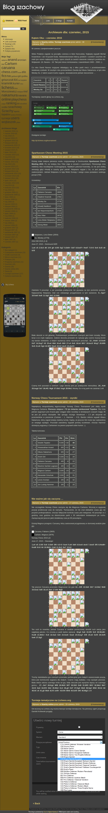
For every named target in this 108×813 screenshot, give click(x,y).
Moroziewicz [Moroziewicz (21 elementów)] (9, 91)
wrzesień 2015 (10, 148)
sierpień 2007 (10, 237)
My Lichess (7, 284)
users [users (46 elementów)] (15, 118)
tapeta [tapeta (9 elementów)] (16, 111)
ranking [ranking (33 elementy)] (11, 103)
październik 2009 (11, 195)
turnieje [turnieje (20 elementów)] (6, 118)
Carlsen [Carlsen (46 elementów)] (11, 64)
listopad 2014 (10, 171)
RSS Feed (22, 21)
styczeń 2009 (10, 204)
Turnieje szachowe (12, 274)
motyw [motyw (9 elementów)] (20, 92)
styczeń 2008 (10, 225)
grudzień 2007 (10, 228)
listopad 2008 (10, 206)
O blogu (59, 21)
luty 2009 (8, 202)
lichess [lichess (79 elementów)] (8, 87)
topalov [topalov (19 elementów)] (6, 114)
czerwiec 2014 (10, 183)
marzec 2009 (10, 199)
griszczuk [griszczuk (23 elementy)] (7, 79)
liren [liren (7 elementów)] (16, 88)
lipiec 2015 (9, 152)
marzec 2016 (10, 133)
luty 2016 (8, 136)
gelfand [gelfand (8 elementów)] (14, 76)
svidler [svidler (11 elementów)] (5, 107)
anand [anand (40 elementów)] (12, 59)
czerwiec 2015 (10, 155)
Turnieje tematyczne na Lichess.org (51, 700)
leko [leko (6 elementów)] (21, 84)
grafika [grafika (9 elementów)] (24, 76)
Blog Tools (79, 809)
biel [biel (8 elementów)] (3, 64)
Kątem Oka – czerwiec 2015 (47, 38)
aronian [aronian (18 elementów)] (21, 59)
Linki (48, 21)
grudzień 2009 (10, 192)
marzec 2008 (10, 221)
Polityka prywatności (12, 51)
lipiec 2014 (9, 181)
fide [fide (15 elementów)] (9, 76)
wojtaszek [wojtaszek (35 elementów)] (9, 122)
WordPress (42, 809)
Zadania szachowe (12, 276)
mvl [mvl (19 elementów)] (25, 91)
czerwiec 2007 (10, 242)
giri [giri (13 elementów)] (19, 76)
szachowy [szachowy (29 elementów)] (15, 107)
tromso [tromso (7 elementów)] (19, 115)
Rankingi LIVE (10, 44)
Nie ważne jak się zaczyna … (47, 498)
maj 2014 (8, 185)
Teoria (7, 271)
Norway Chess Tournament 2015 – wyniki (54, 398)
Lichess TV (9, 46)
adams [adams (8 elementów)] (4, 60)
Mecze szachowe (11, 257)
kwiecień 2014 (10, 188)
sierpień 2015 (10, 150)
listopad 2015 (10, 143)
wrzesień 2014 (10, 176)
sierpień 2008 (10, 211)
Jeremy (71, 809)
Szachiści (8, 264)
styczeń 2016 (10, 138)
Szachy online (10, 269)
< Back (36, 803)
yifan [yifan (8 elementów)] (18, 122)
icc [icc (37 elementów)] (16, 79)
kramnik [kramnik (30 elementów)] (7, 83)
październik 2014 (11, 174)
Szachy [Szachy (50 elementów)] (7, 111)
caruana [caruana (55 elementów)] (8, 68)
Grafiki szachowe (11, 255)
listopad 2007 (10, 230)
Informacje (9, 39)
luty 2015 (8, 164)
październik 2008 (11, 209)
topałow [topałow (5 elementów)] (13, 115)
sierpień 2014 (10, 178)
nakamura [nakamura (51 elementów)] (10, 95)
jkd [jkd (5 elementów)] (19, 80)
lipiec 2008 (9, 214)
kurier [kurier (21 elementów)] (16, 83)
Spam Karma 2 (53, 812)
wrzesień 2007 (10, 235)
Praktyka (8, 260)
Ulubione (9, 21)
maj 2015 (8, 157)
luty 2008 (8, 223)
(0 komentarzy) (97, 42)
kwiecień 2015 (10, 159)
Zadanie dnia (10, 49)
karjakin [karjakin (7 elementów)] (24, 80)
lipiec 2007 (9, 239)
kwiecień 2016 (10, 131)
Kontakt (70, 21)
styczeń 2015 (10, 166)
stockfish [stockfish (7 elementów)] (23, 104)
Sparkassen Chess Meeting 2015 (50, 153)
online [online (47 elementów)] (6, 99)
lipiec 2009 (9, 197)
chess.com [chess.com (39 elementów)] (10, 72)
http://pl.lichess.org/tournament (44, 140)
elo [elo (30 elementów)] (24, 72)
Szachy (7, 267)
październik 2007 (11, 232)
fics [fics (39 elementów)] (4, 76)
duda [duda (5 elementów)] (19, 72)
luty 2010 (8, 190)
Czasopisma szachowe (13, 252)
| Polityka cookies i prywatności (94, 809)
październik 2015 (11, 145)
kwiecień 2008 (10, 218)
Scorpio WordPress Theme (56, 809)
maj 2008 (8, 216)
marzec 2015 (10, 162)
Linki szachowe (10, 42)
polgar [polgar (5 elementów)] (4, 104)
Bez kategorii (10, 250)
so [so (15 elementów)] (18, 103)
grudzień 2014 (10, 169)
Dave (45, 812)
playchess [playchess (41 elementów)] (19, 99)
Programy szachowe (12, 262)
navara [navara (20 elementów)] (22, 95)
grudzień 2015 (10, 141)
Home (37, 21)
